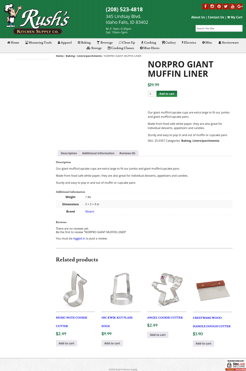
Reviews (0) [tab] (127, 153)
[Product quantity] (152, 94)
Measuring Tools (38, 43)
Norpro (89, 211)
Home (13, 43)
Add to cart (166, 93)
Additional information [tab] (98, 153)
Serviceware (228, 43)
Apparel (65, 43)
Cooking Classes (121, 48)
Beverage (105, 43)
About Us (198, 17)
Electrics (189, 43)
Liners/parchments (89, 56)
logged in (79, 238)
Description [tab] (69, 153)
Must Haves (149, 48)
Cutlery (169, 43)
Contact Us (216, 17)
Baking (84, 43)
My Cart (234, 17)
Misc (207, 43)
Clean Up (127, 43)
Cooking (148, 43)
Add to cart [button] (67, 343)
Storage (94, 48)
